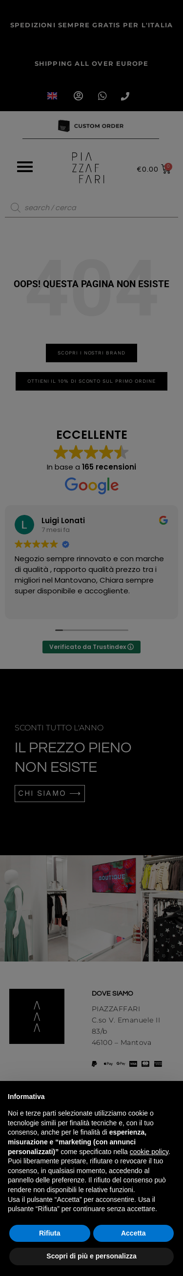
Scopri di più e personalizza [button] (91, 1256)
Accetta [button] (133, 1233)
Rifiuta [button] (50, 1233)
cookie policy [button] (149, 1152)
